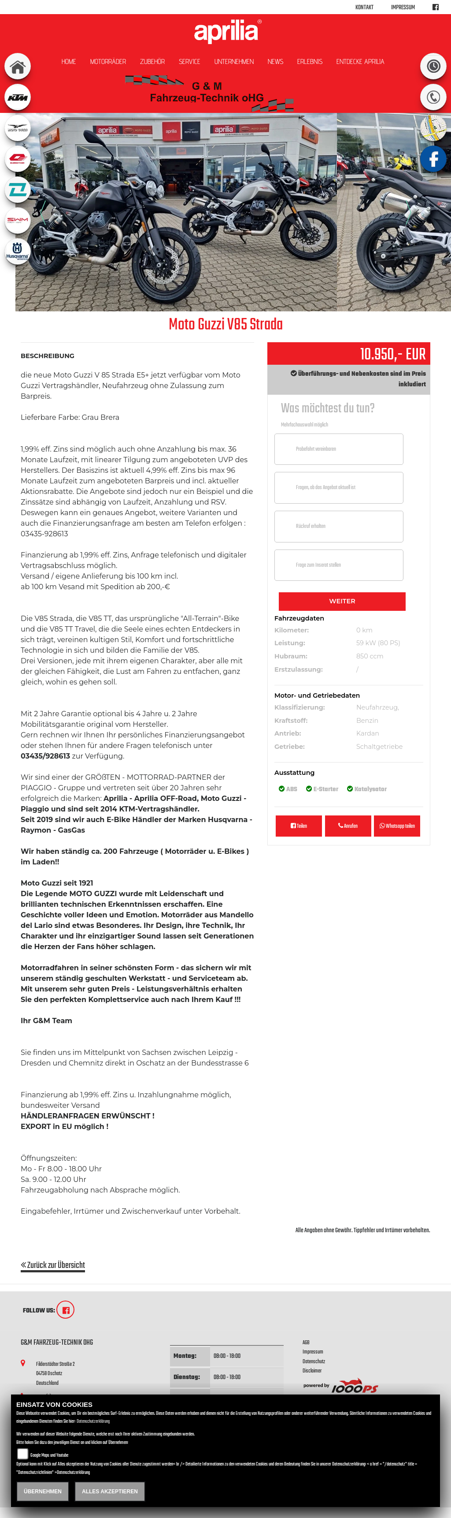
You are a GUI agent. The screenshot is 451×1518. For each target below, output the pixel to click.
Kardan (367, 733)
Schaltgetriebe (379, 747)
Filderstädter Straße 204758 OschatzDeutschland (55, 1374)
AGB (306, 1342)
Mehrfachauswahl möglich (304, 425)
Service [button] (189, 61)
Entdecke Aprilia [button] (360, 61)
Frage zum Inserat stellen (318, 565)
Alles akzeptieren (110, 1491)
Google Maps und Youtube (49, 1455)
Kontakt (364, 8)
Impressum (403, 8)
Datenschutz (314, 1361)
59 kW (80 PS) (378, 643)
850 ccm (370, 656)
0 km (364, 630)
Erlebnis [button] (309, 61)
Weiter (342, 601)
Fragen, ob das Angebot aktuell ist (325, 487)
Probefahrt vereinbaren (316, 449)
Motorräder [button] (108, 61)
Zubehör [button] (152, 61)
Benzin (367, 721)
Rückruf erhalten (310, 526)
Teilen (299, 826)
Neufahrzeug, (377, 707)
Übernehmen (43, 1491)
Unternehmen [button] (234, 61)
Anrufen (348, 826)
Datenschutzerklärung (93, 1421)
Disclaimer (312, 1371)
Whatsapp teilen (397, 826)
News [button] (275, 61)
